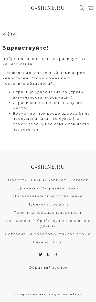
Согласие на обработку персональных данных (48, 223)
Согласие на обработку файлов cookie (48, 234)
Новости (17, 180)
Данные (41, 242)
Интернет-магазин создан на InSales (48, 294)
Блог (58, 242)
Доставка (28, 188)
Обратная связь (60, 188)
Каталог (79, 180)
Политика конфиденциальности (48, 212)
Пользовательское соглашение (48, 196)
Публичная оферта (48, 204)
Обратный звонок (48, 267)
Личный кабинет (48, 180)
